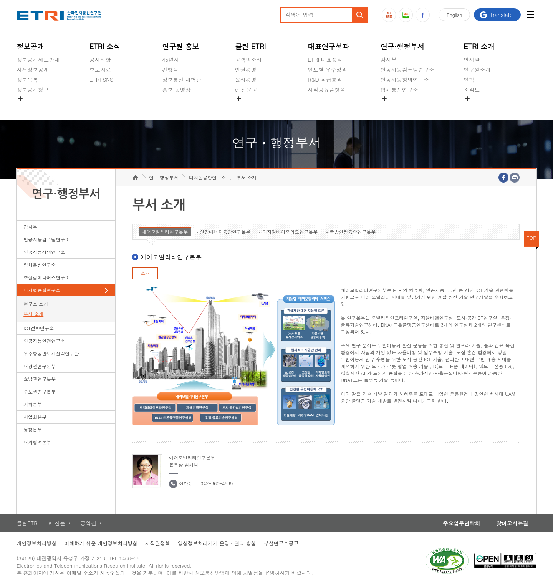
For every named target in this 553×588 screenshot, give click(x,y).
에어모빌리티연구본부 (165, 231)
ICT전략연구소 (38, 328)
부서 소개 (33, 314)
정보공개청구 (33, 89)
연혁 (469, 79)
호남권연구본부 (39, 378)
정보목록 (27, 79)
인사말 (472, 59)
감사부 (389, 59)
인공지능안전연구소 (44, 340)
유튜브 (389, 15)
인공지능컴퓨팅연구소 (407, 69)
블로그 (406, 15)
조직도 (472, 89)
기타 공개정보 (481, 107)
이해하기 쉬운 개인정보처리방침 (100, 543)
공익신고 (246, 107)
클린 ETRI (250, 46)
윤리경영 (246, 79)
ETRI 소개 (479, 46)
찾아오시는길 (512, 523)
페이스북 (423, 15)
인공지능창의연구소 (405, 79)
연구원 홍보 (180, 46)
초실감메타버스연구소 (407, 107)
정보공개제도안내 (38, 59)
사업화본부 (34, 417)
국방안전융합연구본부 (352, 231)
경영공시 (27, 107)
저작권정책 (157, 543)
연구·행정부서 (402, 46)
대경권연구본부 (39, 366)
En (454, 15)
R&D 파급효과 (325, 79)
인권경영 (246, 69)
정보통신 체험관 (182, 79)
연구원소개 (477, 69)
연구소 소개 (35, 304)
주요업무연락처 (461, 523)
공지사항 (100, 59)
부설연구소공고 (281, 543)
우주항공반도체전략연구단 (51, 353)
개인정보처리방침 (36, 543)
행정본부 (32, 429)
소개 (145, 273)
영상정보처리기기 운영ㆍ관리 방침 (217, 543)
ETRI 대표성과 (325, 59)
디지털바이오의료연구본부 (290, 231)
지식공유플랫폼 (326, 89)
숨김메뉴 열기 (20, 99)
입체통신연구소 (399, 89)
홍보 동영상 (176, 89)
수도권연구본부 (39, 391)
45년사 (170, 59)
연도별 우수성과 (327, 69)
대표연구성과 (328, 46)
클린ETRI (28, 523)
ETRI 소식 (105, 46)
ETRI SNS (101, 79)
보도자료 (100, 69)
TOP (531, 237)
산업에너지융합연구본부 (225, 231)
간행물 (170, 69)
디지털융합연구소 (41, 290)
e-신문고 (246, 89)
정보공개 (30, 46)
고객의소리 (248, 59)
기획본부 (32, 404)
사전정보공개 (33, 69)
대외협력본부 (37, 442)
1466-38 (129, 558)
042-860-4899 (216, 483)
